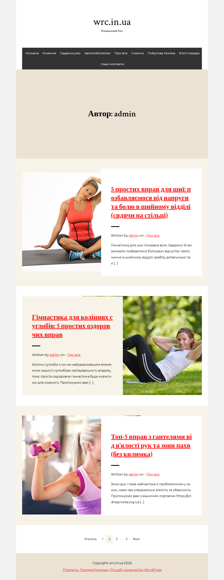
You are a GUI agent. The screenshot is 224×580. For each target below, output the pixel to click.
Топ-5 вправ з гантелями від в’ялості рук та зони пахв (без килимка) (151, 446)
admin (134, 235)
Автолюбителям (97, 53)
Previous (91, 539)
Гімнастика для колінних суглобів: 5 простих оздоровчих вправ (72, 326)
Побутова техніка (161, 53)
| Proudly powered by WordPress (135, 570)
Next (136, 539)
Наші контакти (112, 64)
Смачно (137, 53)
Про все (121, 53)
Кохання (49, 53)
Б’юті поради (189, 53)
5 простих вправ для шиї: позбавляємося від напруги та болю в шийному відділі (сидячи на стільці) (151, 202)
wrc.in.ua (112, 24)
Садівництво (70, 53)
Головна (32, 53)
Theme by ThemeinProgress (85, 570)
